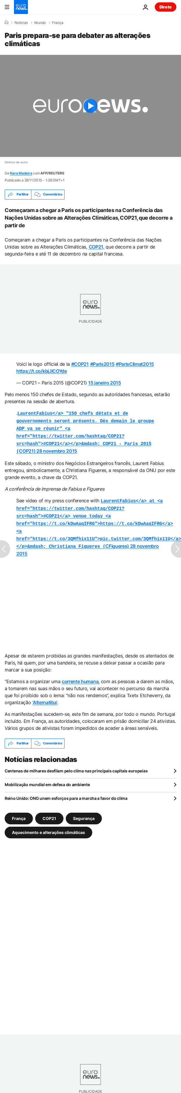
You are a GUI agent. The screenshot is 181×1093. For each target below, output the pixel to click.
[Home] (6, 22)
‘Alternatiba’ (44, 695)
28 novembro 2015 (56, 448)
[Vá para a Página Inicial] (21, 7)
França (57, 23)
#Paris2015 (102, 364)
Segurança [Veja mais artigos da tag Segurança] (84, 810)
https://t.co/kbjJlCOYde (41, 371)
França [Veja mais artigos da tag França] (19, 810)
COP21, (96, 247)
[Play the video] (90, 106)
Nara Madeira (21, 173)
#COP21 (80, 364)
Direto (165, 6)
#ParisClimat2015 (135, 364)
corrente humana (80, 674)
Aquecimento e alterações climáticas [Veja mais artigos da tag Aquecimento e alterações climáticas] (48, 824)
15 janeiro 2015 (104, 383)
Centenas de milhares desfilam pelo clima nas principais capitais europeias (76, 763)
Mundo (40, 23)
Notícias (21, 23)
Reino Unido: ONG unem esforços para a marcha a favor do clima (66, 790)
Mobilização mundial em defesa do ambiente (47, 776)
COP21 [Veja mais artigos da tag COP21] (49, 810)
